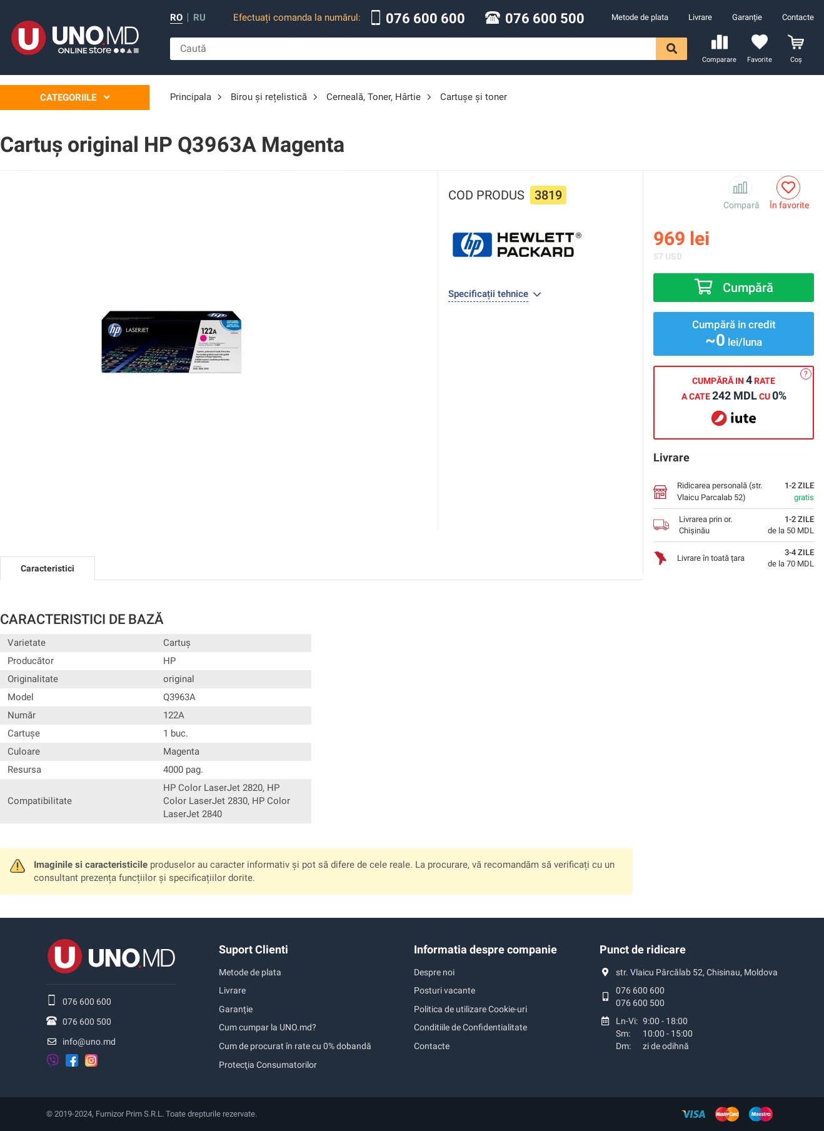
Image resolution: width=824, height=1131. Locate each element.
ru (199, 18)
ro (176, 18)
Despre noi (434, 972)
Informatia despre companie (485, 949)
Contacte (798, 17)
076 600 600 (425, 19)
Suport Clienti (253, 949)
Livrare (700, 17)
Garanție (747, 17)
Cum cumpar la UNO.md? (267, 1027)
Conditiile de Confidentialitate (470, 1027)
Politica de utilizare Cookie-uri (470, 1009)
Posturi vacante (444, 990)
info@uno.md (89, 1042)
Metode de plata (639, 17)
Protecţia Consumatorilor (268, 1065)
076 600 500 (545, 19)
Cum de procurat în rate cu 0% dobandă (295, 1046)
